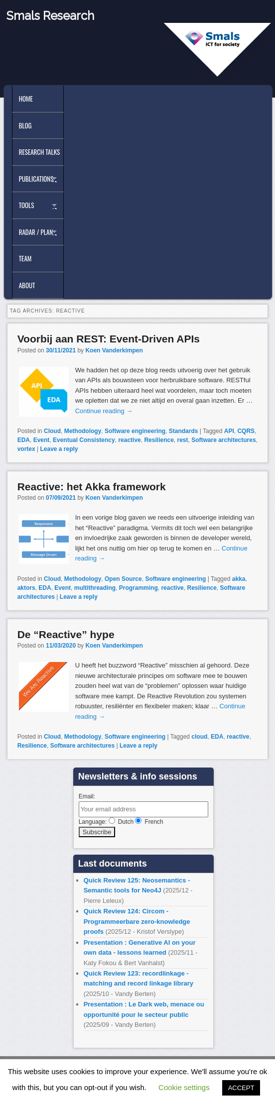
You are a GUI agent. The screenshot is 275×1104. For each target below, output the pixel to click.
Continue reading (104, 411)
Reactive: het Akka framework (91, 486)
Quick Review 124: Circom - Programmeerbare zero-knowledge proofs (137, 921)
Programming (138, 587)
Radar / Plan (36, 232)
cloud (199, 736)
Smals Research (50, 15)
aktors (26, 587)
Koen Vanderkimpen (113, 350)
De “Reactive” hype (66, 634)
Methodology (83, 431)
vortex (26, 448)
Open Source (123, 578)
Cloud (52, 431)
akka (239, 578)
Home (26, 99)
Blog (25, 125)
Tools (26, 205)
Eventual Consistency (84, 440)
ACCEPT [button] (241, 1088)
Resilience (158, 440)
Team (25, 258)
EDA (23, 440)
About (27, 285)
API (229, 431)
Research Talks (39, 152)
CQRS (246, 431)
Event (41, 440)
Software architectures (223, 440)
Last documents (112, 864)
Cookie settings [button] (184, 1087)
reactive (129, 440)
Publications (36, 179)
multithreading (95, 587)
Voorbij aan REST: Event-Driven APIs (108, 338)
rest (182, 440)
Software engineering (135, 431)
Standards (183, 431)
